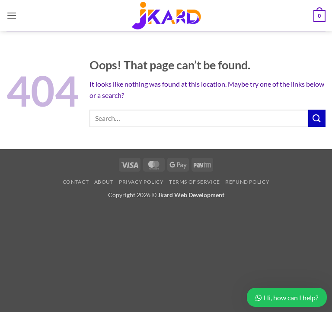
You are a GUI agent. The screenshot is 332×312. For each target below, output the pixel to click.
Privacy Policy (141, 182)
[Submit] (317, 118)
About (104, 182)
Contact (76, 182)
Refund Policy (247, 182)
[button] (11, 15)
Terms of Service (194, 182)
